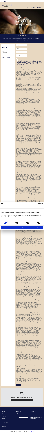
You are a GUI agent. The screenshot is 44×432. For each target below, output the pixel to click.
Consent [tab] (7, 206)
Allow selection (22, 227)
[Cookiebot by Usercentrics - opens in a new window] (38, 203)
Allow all (36, 227)
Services (32, 6)
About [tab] (36, 206)
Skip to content (4, 1)
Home (27, 6)
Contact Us (19, 4)
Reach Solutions (30, 430)
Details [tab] (22, 206)
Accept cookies (22, 399)
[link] (22, 393)
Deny (8, 227)
